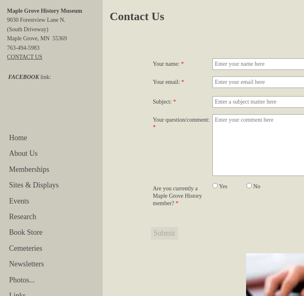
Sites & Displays (34, 185)
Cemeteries (25, 248)
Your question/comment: (181, 123)
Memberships (29, 169)
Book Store (26, 232)
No (253, 186)
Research (22, 217)
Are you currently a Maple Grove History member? (177, 195)
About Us (23, 153)
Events (19, 201)
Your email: (168, 82)
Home (18, 138)
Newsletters (26, 264)
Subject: (164, 102)
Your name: (168, 64)
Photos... (22, 280)
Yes (219, 186)
